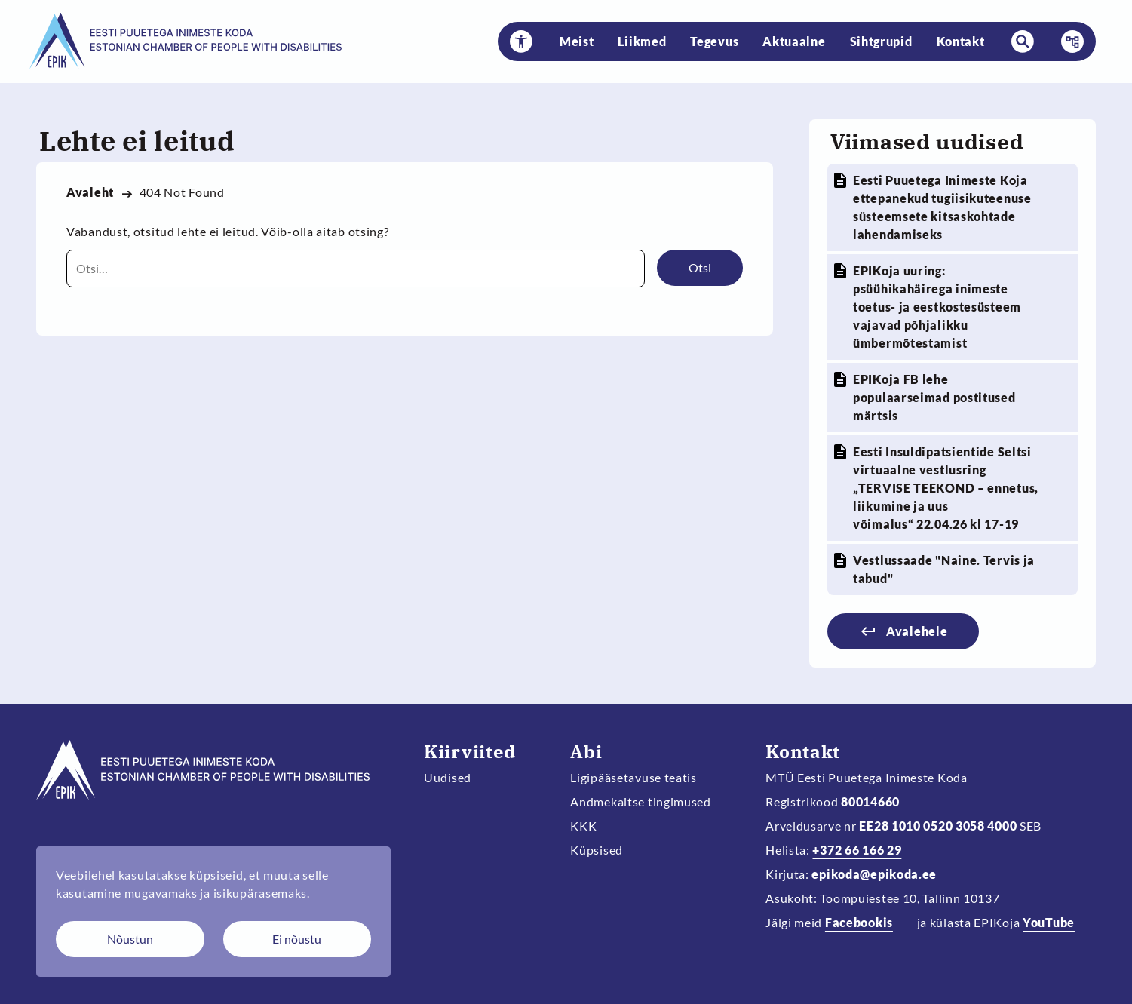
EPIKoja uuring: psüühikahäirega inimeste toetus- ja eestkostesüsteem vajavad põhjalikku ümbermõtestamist (937, 306)
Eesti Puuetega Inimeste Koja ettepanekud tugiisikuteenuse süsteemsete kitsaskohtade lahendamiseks (942, 207)
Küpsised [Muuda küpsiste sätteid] (596, 850)
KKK (583, 825)
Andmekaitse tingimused (640, 801)
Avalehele (916, 631)
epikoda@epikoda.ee (874, 874)
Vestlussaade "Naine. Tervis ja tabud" (944, 569)
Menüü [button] (1068, 41)
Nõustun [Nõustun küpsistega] (130, 939)
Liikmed (642, 41)
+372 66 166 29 (856, 850)
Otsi (700, 267)
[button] (521, 41)
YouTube (1049, 922)
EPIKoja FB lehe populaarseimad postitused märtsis (934, 397)
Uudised (447, 777)
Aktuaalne (793, 41)
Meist (577, 41)
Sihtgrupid (881, 41)
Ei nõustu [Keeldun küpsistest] (296, 939)
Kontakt (961, 41)
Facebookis (859, 922)
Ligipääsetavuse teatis (633, 777)
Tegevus (714, 41)
